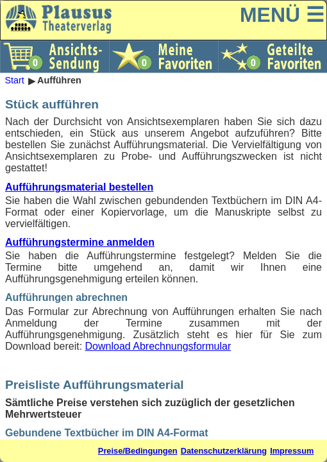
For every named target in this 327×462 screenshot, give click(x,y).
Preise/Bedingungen (138, 451)
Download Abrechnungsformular (158, 346)
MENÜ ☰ (282, 14)
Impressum (292, 451)
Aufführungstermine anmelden (80, 242)
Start (14, 81)
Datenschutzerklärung (224, 451)
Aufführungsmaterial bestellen (79, 187)
